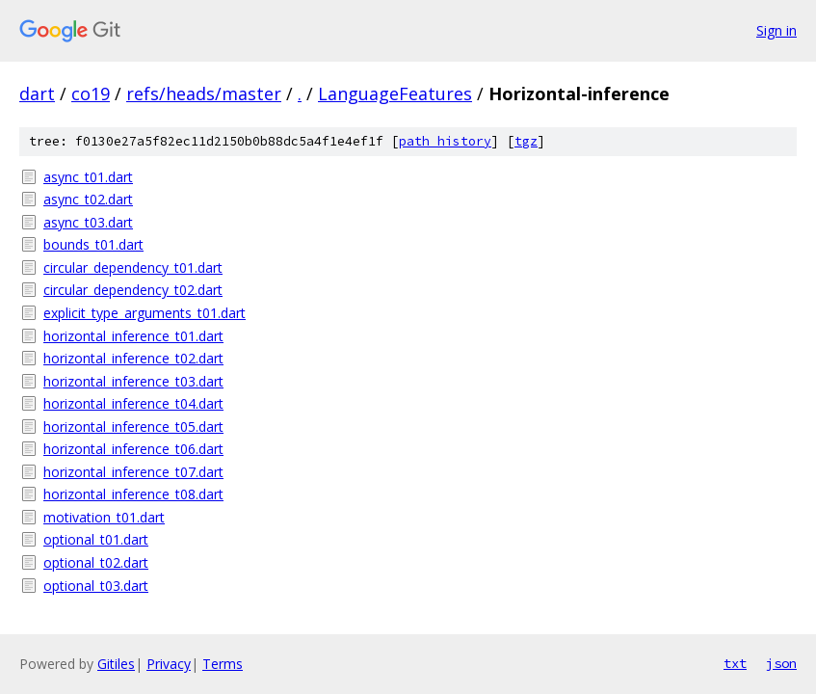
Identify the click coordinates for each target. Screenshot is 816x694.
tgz (526, 141)
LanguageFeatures (395, 93)
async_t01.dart (88, 177)
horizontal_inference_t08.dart (133, 494)
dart (37, 93)
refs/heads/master (203, 93)
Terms (222, 663)
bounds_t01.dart (93, 244)
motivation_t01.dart (104, 517)
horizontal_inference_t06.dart (133, 449)
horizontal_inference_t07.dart (133, 472)
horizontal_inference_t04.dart (133, 403)
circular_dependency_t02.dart (133, 289)
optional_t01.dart (95, 539)
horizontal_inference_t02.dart (133, 358)
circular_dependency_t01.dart (133, 267)
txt (735, 663)
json (781, 663)
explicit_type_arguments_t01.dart (144, 313)
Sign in (776, 30)
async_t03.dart (88, 222)
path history (445, 141)
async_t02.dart (88, 199)
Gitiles (116, 663)
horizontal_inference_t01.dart (133, 336)
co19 (90, 93)
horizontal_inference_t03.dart (133, 381)
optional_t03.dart (95, 585)
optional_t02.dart (95, 562)
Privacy (168, 663)
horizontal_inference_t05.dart (133, 426)
